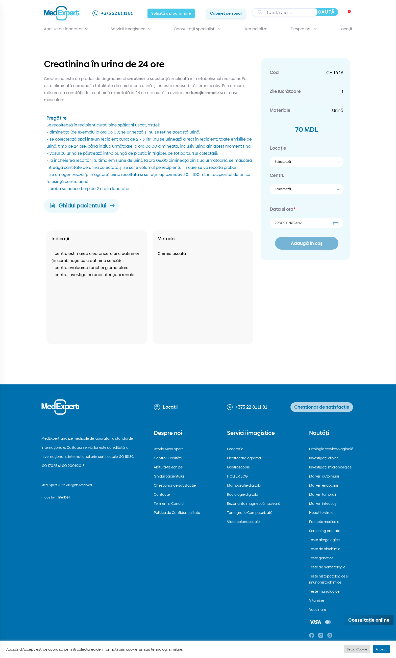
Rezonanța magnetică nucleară (253, 503)
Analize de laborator (66, 29)
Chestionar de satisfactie (175, 485)
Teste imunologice (324, 591)
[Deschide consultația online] (368, 620)
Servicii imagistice (131, 29)
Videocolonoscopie (243, 521)
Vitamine (316, 600)
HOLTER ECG (237, 476)
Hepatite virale (321, 512)
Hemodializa (255, 29)
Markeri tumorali (322, 494)
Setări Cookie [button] (357, 649)
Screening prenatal (325, 530)
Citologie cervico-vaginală (331, 449)
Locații (345, 29)
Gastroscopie (238, 467)
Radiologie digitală (242, 494)
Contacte (162, 494)
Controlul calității (168, 458)
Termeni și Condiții (169, 503)
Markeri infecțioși (323, 503)
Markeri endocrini (323, 485)
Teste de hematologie (327, 567)
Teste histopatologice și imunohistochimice (329, 579)
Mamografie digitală (244, 485)
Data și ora (282, 209)
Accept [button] (381, 649)
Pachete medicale (324, 521)
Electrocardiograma (244, 458)
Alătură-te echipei (168, 467)
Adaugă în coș (307, 243)
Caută (326, 12)
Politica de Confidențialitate (177, 512)
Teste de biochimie (324, 548)
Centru (277, 175)
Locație (278, 148)
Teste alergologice (324, 539)
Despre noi (303, 29)
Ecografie (235, 449)
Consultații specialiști (197, 29)
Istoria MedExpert (168, 449)
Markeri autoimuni (324, 476)
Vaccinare (317, 609)
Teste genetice (321, 558)
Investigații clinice (324, 458)
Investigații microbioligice (330, 467)
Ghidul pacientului (169, 476)
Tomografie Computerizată (250, 512)
